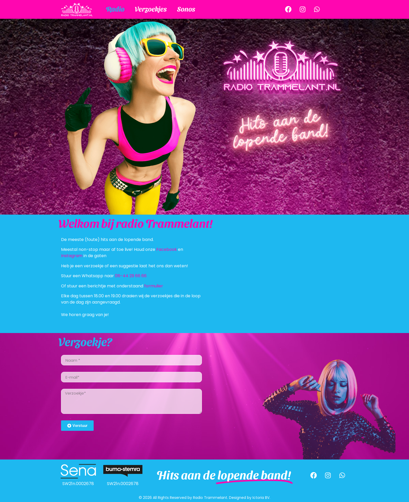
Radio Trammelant (210, 497)
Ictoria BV (260, 497)
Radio (115, 8)
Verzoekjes (151, 8)
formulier (153, 286)
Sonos (186, 8)
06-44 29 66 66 (131, 276)
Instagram (71, 256)
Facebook (166, 249)
